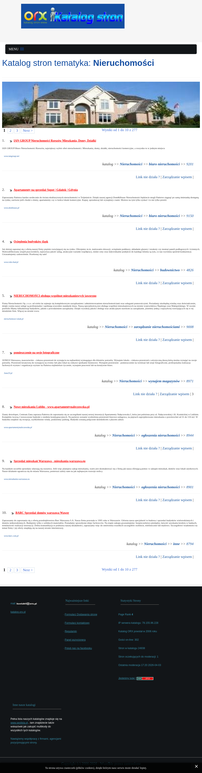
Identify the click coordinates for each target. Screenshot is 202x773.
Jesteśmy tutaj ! (127, 678)
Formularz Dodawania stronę (81, 614)
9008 (190, 327)
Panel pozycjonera (75, 639)
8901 (190, 487)
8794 (190, 544)
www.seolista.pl (19, 722)
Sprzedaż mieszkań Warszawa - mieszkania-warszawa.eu (49, 461)
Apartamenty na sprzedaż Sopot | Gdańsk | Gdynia (46, 189)
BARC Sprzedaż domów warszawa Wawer (42, 512)
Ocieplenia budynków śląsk (31, 241)
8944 (190, 435)
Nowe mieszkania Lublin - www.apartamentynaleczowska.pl (51, 406)
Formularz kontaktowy (77, 622)
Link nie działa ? (148, 177)
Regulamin (71, 631)
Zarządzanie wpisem (177, 177)
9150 (190, 216)
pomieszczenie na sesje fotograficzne (37, 352)
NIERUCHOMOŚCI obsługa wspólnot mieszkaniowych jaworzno (55, 295)
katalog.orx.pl (18, 611)
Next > (28, 131)
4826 (190, 270)
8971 (190, 381)
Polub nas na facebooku (78, 648)
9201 (190, 164)
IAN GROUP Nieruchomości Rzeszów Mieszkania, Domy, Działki (55, 140)
